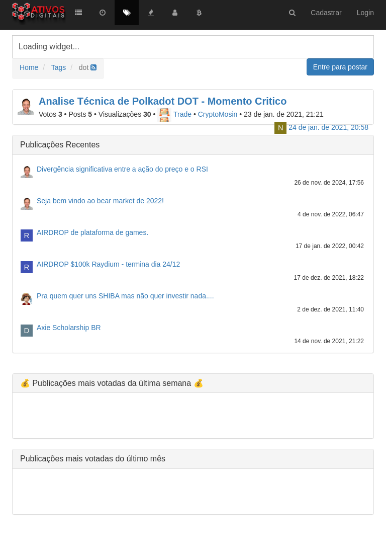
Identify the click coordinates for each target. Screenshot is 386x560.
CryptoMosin (218, 114)
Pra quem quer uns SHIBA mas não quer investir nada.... (125, 296)
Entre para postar (340, 67)
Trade (174, 114)
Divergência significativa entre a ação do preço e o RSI (122, 169)
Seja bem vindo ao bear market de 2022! (100, 201)
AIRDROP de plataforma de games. (92, 232)
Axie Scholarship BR (69, 328)
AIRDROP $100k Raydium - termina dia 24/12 (108, 264)
